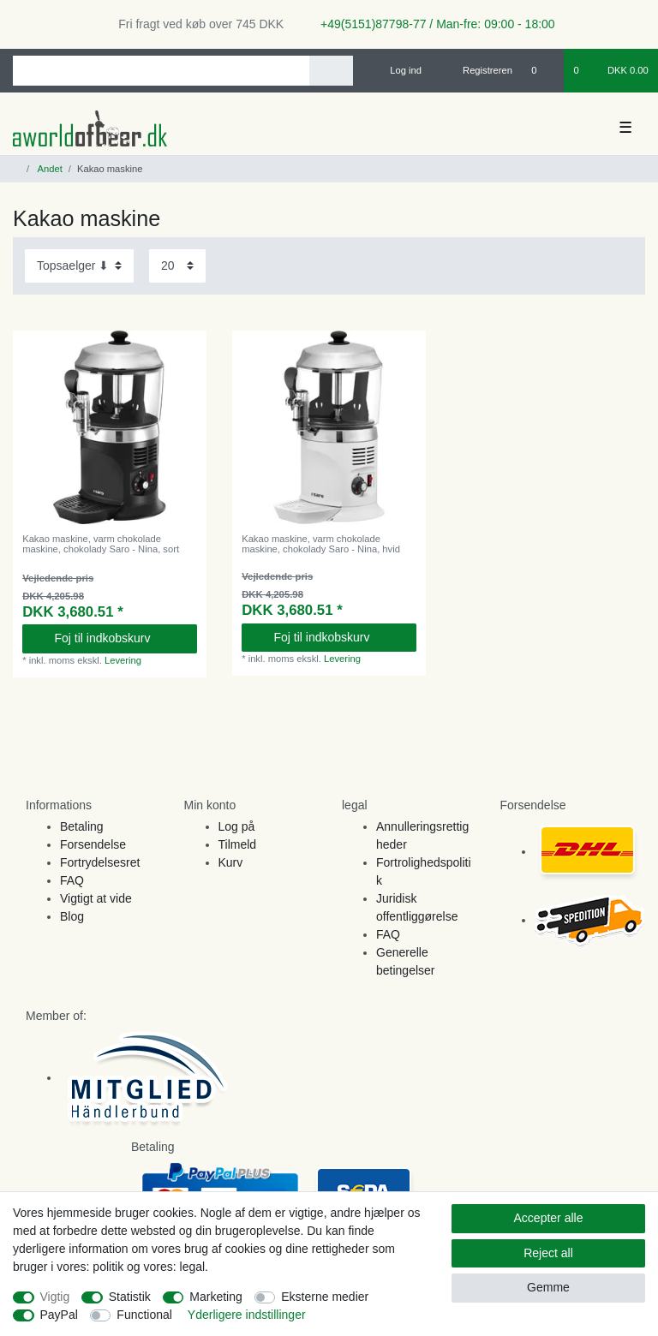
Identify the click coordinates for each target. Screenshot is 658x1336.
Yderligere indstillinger (247, 1314)
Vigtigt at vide (96, 898)
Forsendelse (93, 844)
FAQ (72, 880)
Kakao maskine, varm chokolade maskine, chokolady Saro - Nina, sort (100, 544)
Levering (123, 660)
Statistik (130, 1296)
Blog (72, 916)
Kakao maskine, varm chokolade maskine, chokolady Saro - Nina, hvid (321, 544)
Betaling (82, 826)
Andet (49, 169)
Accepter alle (548, 1218)
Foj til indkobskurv (118, 638)
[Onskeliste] (543, 70)
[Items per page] (177, 266)
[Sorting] (79, 266)
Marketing (215, 1296)
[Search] (331, 71)
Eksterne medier (324, 1296)
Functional (144, 1314)
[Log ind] (398, 70)
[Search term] (161, 71)
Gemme (548, 1287)
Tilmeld (237, 844)
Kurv (230, 862)
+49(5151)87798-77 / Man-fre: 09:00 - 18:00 (431, 24)
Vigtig (55, 1296)
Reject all (548, 1253)
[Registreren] (478, 70)
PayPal (59, 1314)
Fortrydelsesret (100, 862)
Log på (236, 826)
